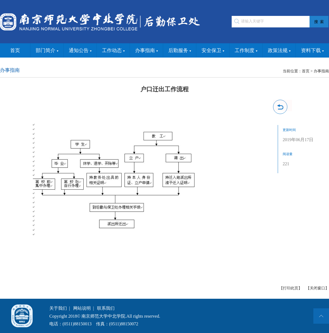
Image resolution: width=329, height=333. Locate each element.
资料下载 (312, 51)
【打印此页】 (290, 288)
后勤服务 (179, 51)
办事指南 (146, 51)
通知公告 (80, 51)
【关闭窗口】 (317, 288)
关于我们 (58, 308)
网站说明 (82, 308)
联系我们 (106, 308)
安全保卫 (213, 51)
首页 (15, 50)
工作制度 (246, 51)
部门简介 (47, 51)
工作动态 (113, 51)
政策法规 (279, 51)
